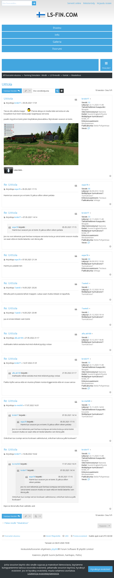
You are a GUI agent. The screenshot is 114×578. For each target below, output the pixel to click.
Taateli (85, 283)
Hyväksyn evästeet (100, 569)
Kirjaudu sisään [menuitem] (104, 3)
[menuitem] (78, 536)
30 (89, 102)
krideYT (85, 99)
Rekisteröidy (89, 3)
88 (89, 189)
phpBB (55, 549)
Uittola (7, 84)
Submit (34, 3)
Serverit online (74, 3)
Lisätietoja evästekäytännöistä (43, 573)
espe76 (85, 185)
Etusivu (57, 27)
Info (57, 34)
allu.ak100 (86, 333)
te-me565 (86, 401)
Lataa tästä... (18, 170)
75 (89, 405)
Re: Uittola (10, 184)
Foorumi (57, 48)
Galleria (57, 41)
